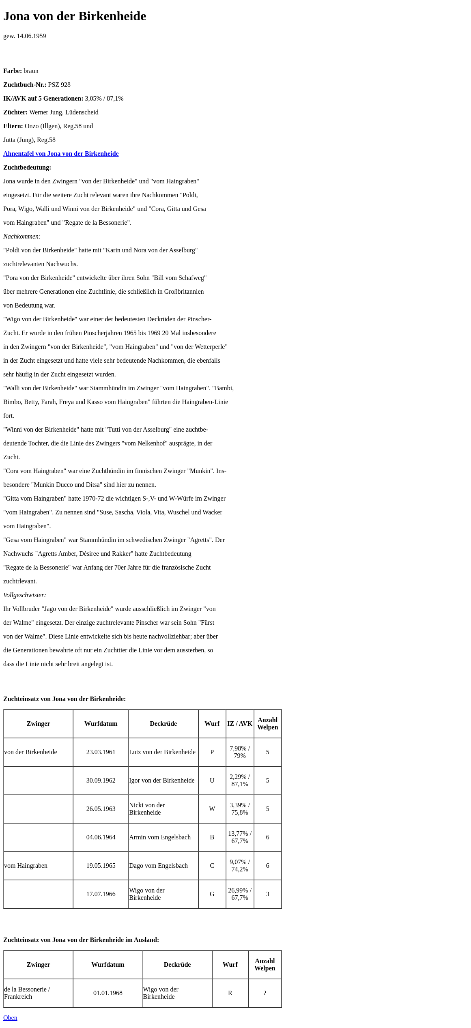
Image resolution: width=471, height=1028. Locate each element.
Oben (10, 1017)
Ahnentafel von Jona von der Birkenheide (61, 153)
